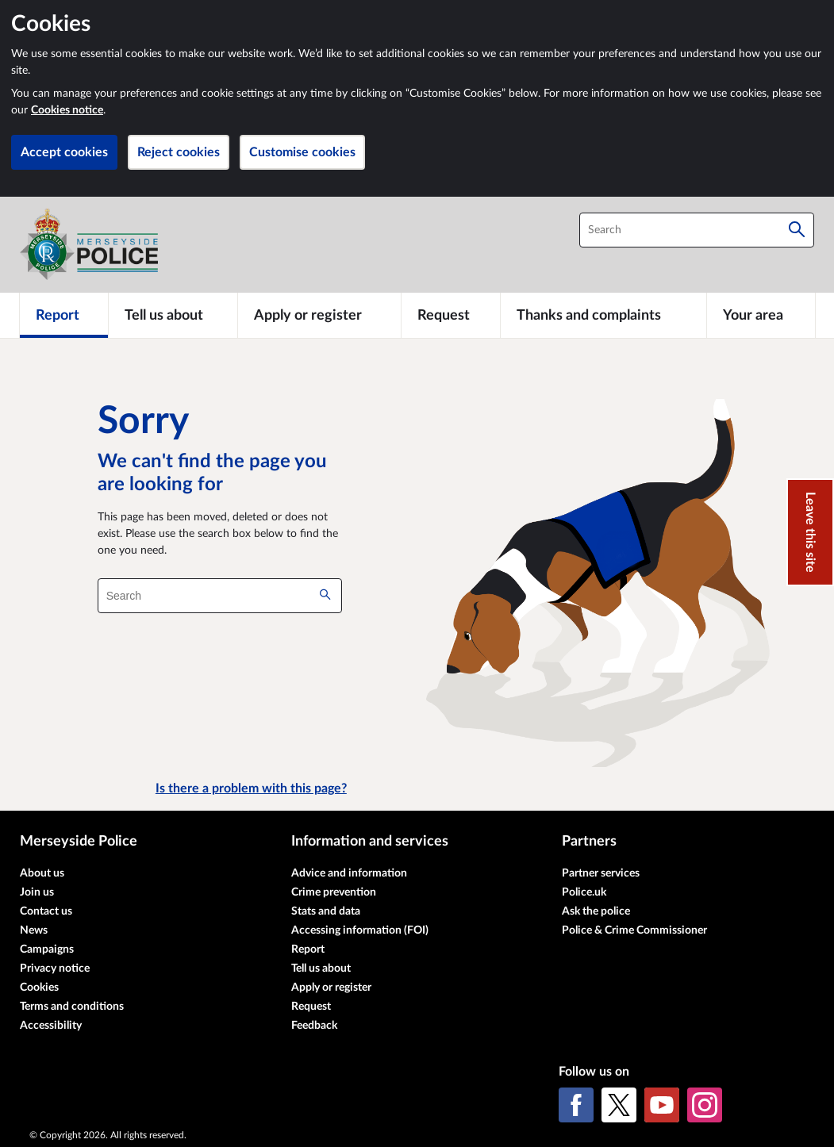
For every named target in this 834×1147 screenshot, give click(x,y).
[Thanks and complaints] (603, 315)
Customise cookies (302, 152)
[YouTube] (661, 1105)
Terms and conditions (72, 1006)
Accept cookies (64, 152)
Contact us (46, 911)
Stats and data (325, 911)
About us (42, 873)
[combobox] (696, 230)
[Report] (64, 315)
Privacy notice (55, 968)
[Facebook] (576, 1105)
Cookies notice (67, 110)
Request (311, 1006)
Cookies (39, 987)
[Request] (451, 315)
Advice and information (349, 873)
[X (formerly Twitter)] (618, 1105)
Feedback (314, 1025)
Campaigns (47, 949)
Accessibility (51, 1025)
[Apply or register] (319, 315)
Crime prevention (333, 892)
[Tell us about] (173, 315)
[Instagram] (704, 1105)
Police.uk (584, 892)
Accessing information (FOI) (360, 930)
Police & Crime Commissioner (634, 930)
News (34, 930)
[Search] (796, 230)
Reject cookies (178, 152)
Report (308, 949)
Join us (37, 892)
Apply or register (331, 987)
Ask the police (596, 911)
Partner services (601, 873)
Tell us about (321, 968)
